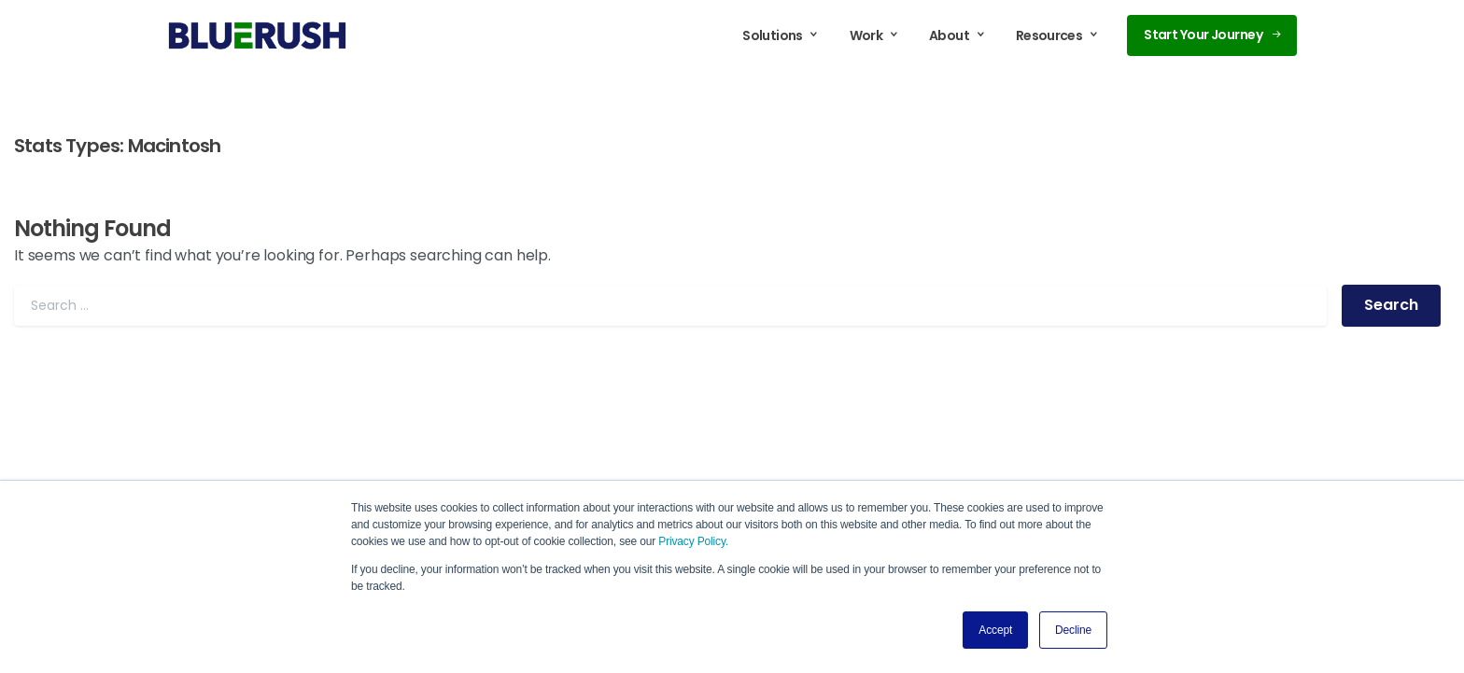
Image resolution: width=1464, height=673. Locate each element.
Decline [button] (1073, 630)
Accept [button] (995, 630)
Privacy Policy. (693, 541)
